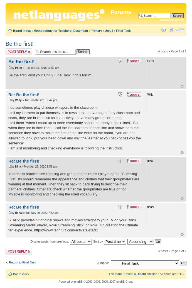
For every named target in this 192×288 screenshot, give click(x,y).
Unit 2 (109, 30)
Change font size (180, 29)
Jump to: (103, 263)
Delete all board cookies (140, 273)
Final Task (123, 30)
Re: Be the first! (24, 94)
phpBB (78, 281)
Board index (22, 30)
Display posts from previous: (61, 241)
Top (182, 86)
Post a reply (19, 51)
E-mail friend (171, 29)
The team (115, 273)
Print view (164, 29)
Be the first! (20, 44)
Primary (96, 30)
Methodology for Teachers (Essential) (60, 30)
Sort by (109, 241)
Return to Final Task (22, 262)
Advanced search (172, 19)
